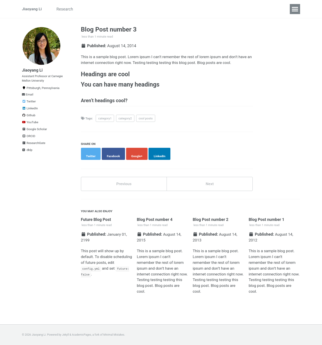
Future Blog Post (96, 218)
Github (28, 118)
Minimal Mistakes (115, 334)
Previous (124, 182)
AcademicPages (82, 334)
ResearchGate (33, 145)
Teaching (147, 9)
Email (27, 97)
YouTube (30, 125)
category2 (125, 120)
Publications (120, 9)
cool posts (146, 120)
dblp (27, 152)
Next (209, 182)
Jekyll (65, 334)
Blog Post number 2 (211, 218)
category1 (105, 120)
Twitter (29, 104)
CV (166, 9)
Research (67, 9)
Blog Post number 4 (155, 218)
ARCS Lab (92, 9)
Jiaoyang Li (32, 9)
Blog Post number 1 (266, 218)
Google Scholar (34, 131)
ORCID (28, 138)
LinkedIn (30, 111)
